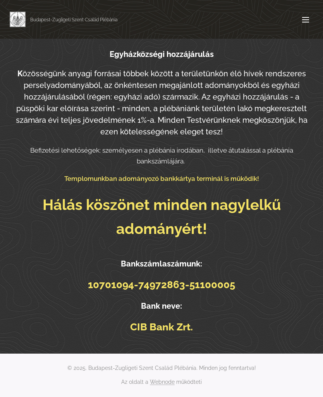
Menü (305, 19)
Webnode (162, 382)
